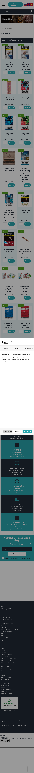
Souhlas (5, 348)
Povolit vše (27, 431)
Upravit (17, 431)
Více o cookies (28, 348)
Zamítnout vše (7, 431)
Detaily (17, 348)
